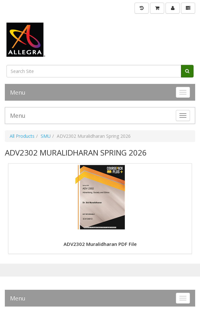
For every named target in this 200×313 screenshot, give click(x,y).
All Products (22, 136)
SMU (46, 136)
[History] (142, 8)
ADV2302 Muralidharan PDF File (100, 244)
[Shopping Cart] (157, 8)
